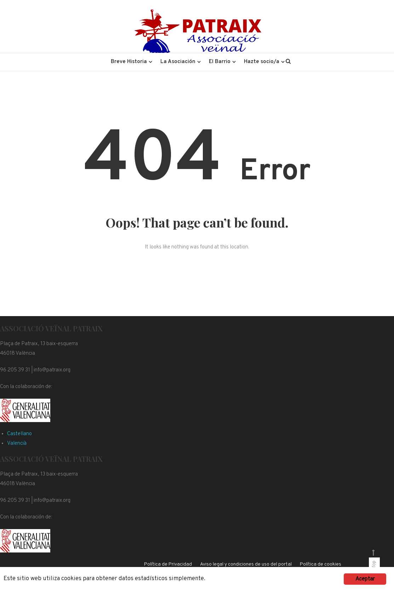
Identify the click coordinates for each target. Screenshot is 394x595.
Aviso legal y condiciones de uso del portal (246, 564)
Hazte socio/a (261, 61)
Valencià (17, 443)
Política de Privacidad (168, 564)
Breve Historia (129, 61)
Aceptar (365, 579)
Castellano (19, 434)
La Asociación (177, 61)
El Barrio (219, 61)
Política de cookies (320, 564)
